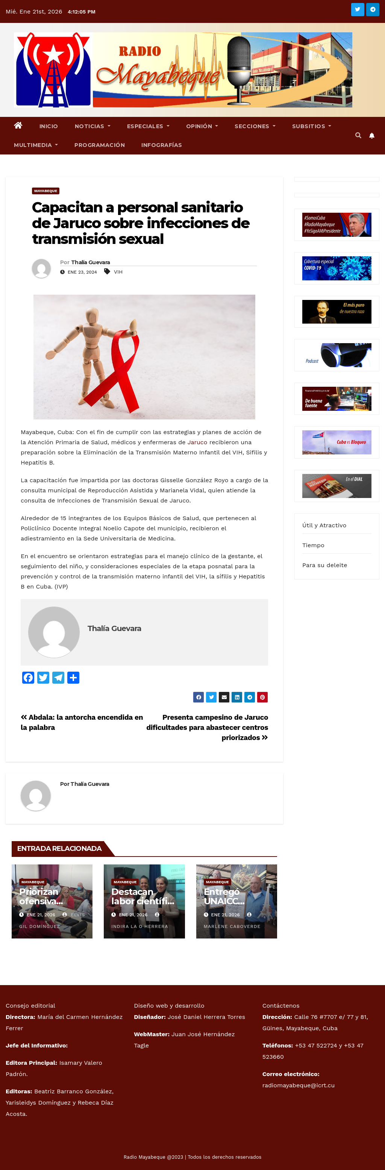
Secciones (255, 126)
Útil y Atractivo (324, 525)
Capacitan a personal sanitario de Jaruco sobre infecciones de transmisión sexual (140, 223)
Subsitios (312, 126)
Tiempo (313, 545)
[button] (358, 135)
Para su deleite (324, 565)
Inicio (48, 126)
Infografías (161, 145)
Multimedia (36, 145)
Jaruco (198, 442)
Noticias (93, 126)
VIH (118, 272)
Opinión (202, 126)
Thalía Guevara (90, 262)
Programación (99, 145)
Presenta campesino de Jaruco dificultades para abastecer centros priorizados (207, 727)
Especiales (148, 126)
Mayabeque (45, 191)
